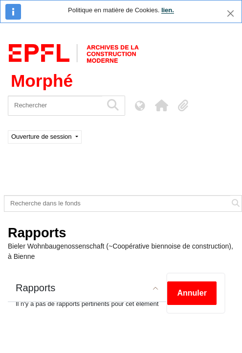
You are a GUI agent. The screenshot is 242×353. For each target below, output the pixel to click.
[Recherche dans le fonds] (117, 203)
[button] (161, 105)
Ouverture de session (42, 136)
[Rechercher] (55, 106)
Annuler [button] (191, 293)
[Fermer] (231, 13)
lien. (167, 10)
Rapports (35, 287)
